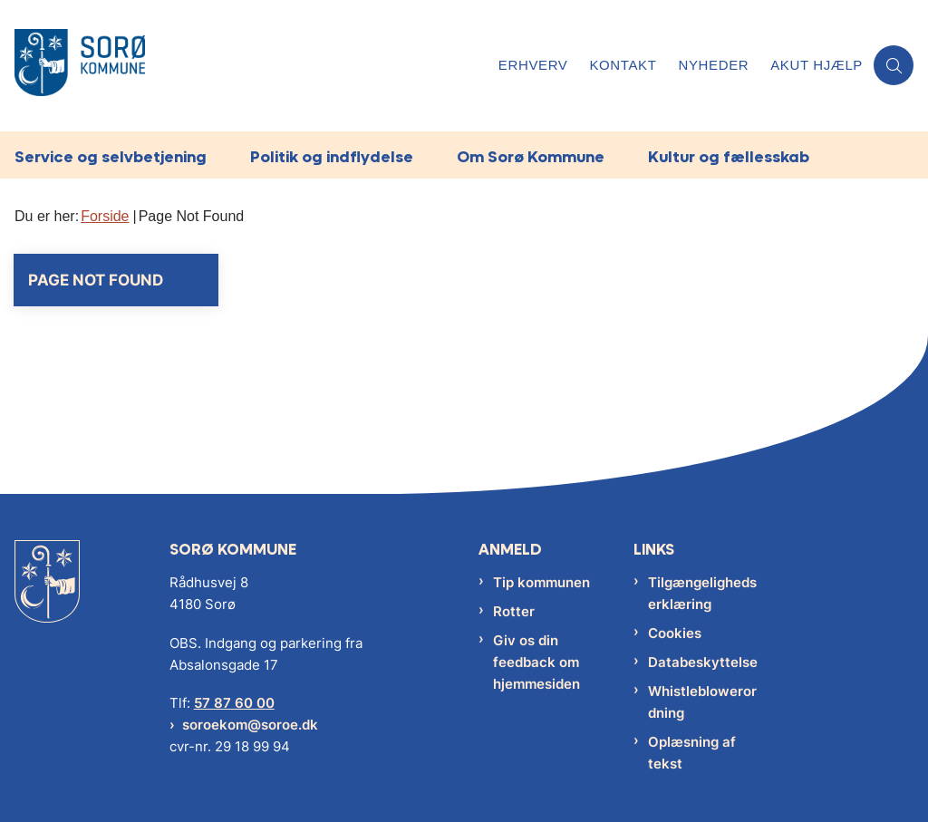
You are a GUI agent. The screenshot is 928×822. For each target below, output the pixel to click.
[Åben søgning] (894, 65)
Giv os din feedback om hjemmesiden (536, 662)
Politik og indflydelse (331, 156)
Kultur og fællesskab (728, 156)
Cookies (674, 633)
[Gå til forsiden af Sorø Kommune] (244, 65)
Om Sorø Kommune (530, 156)
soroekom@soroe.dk (250, 724)
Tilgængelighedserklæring (702, 593)
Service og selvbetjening (110, 156)
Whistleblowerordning (702, 701)
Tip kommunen (541, 582)
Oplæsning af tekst (692, 752)
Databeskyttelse (703, 662)
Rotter (514, 611)
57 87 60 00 (234, 702)
